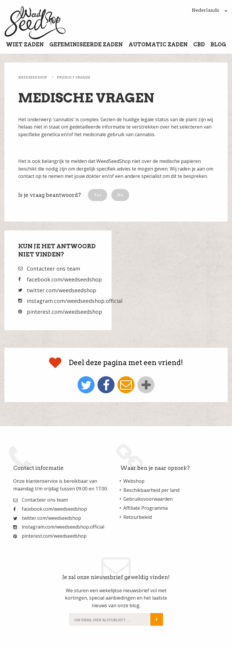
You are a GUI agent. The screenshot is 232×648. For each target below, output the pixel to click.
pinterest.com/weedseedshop (64, 311)
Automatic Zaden (158, 44)
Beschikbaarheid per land (151, 490)
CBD (199, 44)
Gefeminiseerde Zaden (86, 44)
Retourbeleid (137, 517)
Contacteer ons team (53, 268)
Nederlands (210, 10)
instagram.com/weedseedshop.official (74, 300)
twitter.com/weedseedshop (61, 290)
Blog (218, 44)
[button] (97, 195)
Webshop (133, 481)
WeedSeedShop (32, 77)
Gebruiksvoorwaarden (148, 499)
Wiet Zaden (25, 44)
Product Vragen (73, 77)
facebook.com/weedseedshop (64, 279)
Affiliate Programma (145, 508)
